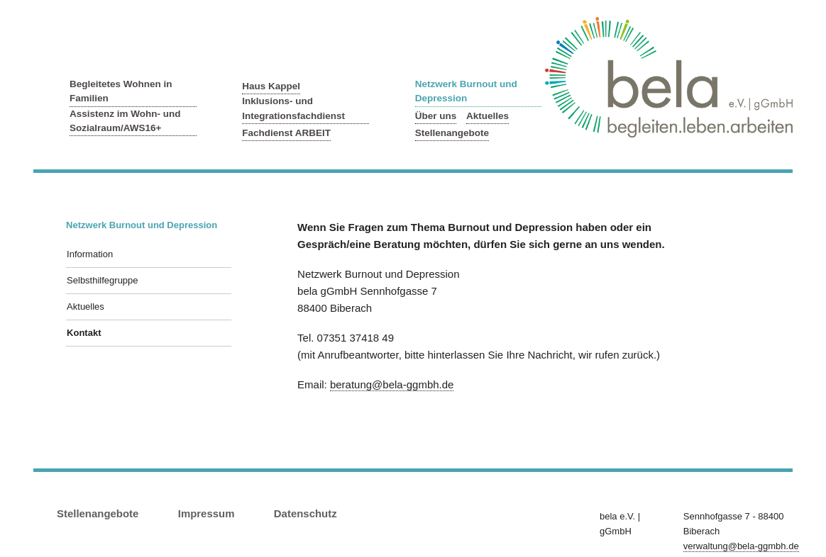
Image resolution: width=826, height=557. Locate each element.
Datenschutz (305, 513)
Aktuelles (487, 116)
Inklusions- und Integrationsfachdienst (293, 108)
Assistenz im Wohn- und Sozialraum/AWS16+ (125, 120)
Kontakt (84, 332)
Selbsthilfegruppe (102, 280)
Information (90, 254)
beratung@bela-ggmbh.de (392, 384)
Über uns (436, 116)
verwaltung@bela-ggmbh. (741, 546)
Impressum (206, 513)
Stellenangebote (452, 133)
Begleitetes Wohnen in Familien (121, 91)
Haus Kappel (271, 86)
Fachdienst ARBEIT (286, 133)
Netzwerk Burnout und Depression (466, 91)
